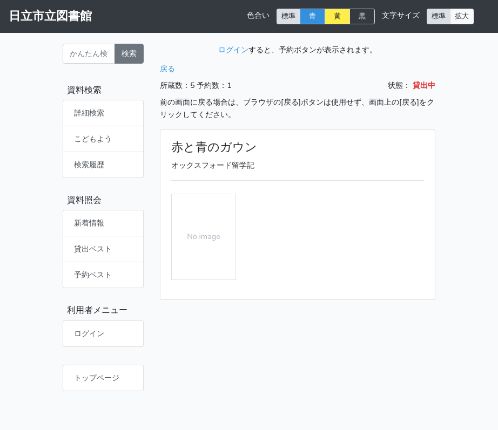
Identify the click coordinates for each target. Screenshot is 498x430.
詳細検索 (89, 112)
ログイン (89, 333)
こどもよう (93, 138)
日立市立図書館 (50, 16)
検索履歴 (89, 164)
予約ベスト (93, 274)
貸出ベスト (93, 248)
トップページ (96, 377)
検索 (129, 53)
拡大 (462, 16)
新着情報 (89, 222)
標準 (288, 16)
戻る (167, 68)
